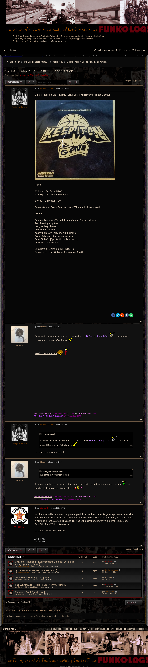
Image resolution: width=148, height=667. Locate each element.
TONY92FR (109, 592)
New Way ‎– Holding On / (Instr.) (32, 577)
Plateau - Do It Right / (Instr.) (31, 592)
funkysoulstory (19, 107)
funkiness (24, 75)
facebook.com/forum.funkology (53, 41)
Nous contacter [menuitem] (78, 629)
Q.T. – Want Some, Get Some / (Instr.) (36, 570)
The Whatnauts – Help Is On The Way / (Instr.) (41, 584)
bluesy (19, 345)
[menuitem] (138, 50)
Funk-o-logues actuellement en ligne (34, 610)
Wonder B (34, 75)
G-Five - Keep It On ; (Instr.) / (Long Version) (87, 62)
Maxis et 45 (54, 566)
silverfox (44, 75)
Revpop (21, 580)
